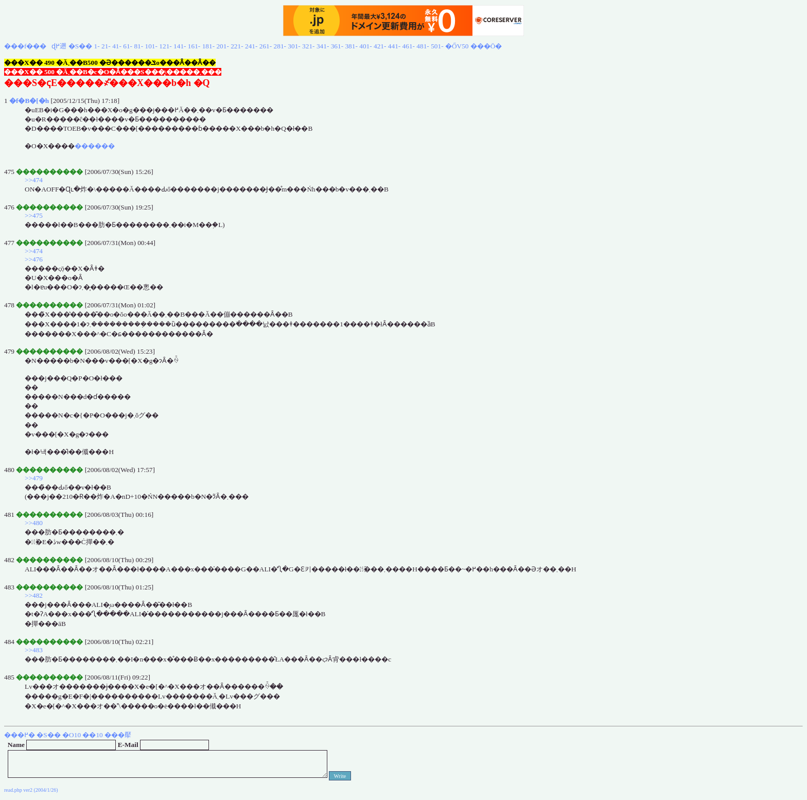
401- (365, 46)
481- (422, 46)
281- (280, 46)
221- (237, 46)
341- (323, 46)
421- (380, 46)
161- (194, 46)
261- (265, 46)
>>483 (34, 650)
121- (165, 46)
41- (116, 46)
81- (138, 46)
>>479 (34, 478)
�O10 (71, 735)
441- (394, 46)
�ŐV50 (457, 46)
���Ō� (486, 46)
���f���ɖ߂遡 (35, 46)
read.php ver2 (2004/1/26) (31, 790)
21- (106, 46)
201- (222, 46)
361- (337, 46)
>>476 (34, 259)
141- (179, 46)
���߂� (19, 735)
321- (308, 46)
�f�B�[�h (29, 101)
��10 (92, 735)
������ (95, 146)
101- (151, 46)
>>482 (34, 595)
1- (97, 46)
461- (408, 46)
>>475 (34, 215)
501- (437, 46)
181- (208, 46)
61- (127, 46)
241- (251, 46)
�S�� (80, 46)
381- (351, 46)
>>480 (34, 523)
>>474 (34, 180)
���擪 (117, 735)
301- (294, 46)
